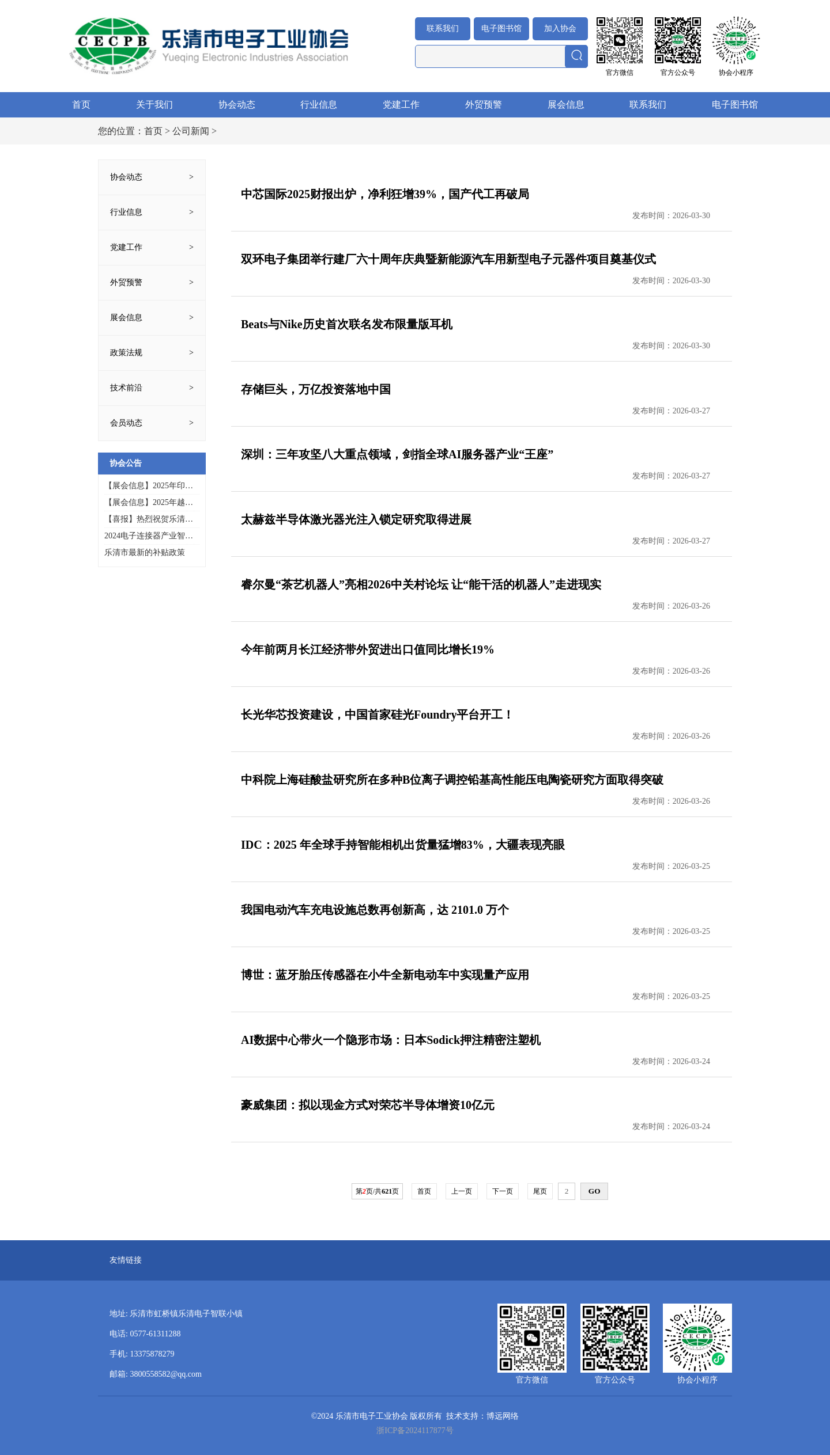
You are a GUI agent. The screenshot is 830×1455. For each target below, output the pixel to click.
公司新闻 (190, 131)
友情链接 (126, 1260)
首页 (81, 104)
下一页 (503, 1191)
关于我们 (154, 104)
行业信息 (318, 104)
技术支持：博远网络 (482, 1416)
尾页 (540, 1191)
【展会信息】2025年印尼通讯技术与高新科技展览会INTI (148, 486)
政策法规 (126, 352)
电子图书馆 (501, 28)
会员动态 (126, 423)
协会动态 (236, 104)
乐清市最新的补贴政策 (144, 552)
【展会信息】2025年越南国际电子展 (148, 503)
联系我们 (443, 28)
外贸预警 (483, 104)
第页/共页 (377, 1191)
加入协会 (560, 28)
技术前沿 (126, 387)
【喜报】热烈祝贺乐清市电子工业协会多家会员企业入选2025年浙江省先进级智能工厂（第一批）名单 (148, 520)
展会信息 (566, 104)
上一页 (462, 1191)
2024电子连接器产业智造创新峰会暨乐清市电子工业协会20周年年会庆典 (148, 536)
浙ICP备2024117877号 (414, 1430)
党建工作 (401, 104)
